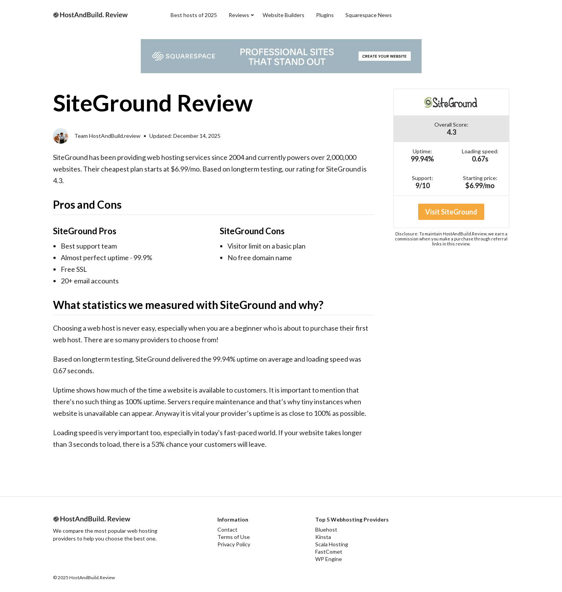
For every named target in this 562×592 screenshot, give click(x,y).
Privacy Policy (233, 544)
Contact (227, 529)
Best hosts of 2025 (194, 15)
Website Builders (283, 15)
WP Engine (328, 559)
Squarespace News (368, 15)
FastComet (328, 551)
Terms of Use (233, 537)
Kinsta (323, 537)
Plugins (325, 15)
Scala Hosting (331, 544)
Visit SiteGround (451, 212)
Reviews (239, 15)
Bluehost (326, 529)
